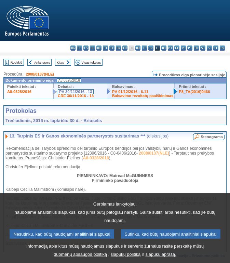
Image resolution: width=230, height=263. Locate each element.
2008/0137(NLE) (40, 74)
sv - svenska (222, 48)
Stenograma (212, 137)
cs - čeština (86, 48)
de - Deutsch (99, 48)
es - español (79, 48)
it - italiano (144, 48)
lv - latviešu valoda (150, 48)
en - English (118, 48)
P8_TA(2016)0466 (194, 92)
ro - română (196, 48)
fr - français (124, 48)
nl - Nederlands (176, 48)
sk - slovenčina (202, 48)
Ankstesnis (42, 62)
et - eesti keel (105, 48)
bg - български (73, 48)
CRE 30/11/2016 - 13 (76, 96)
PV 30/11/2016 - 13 (75, 92)
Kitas (60, 62)
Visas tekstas (91, 62)
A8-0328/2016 (19, 92)
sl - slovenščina (209, 48)
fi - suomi (215, 48)
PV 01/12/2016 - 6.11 (130, 92)
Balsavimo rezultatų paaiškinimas (142, 96)
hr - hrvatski (137, 48)
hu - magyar (163, 48)
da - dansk (92, 48)
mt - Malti (170, 48)
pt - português (189, 48)
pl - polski (183, 48)
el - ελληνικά (111, 48)
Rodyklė (17, 62)
